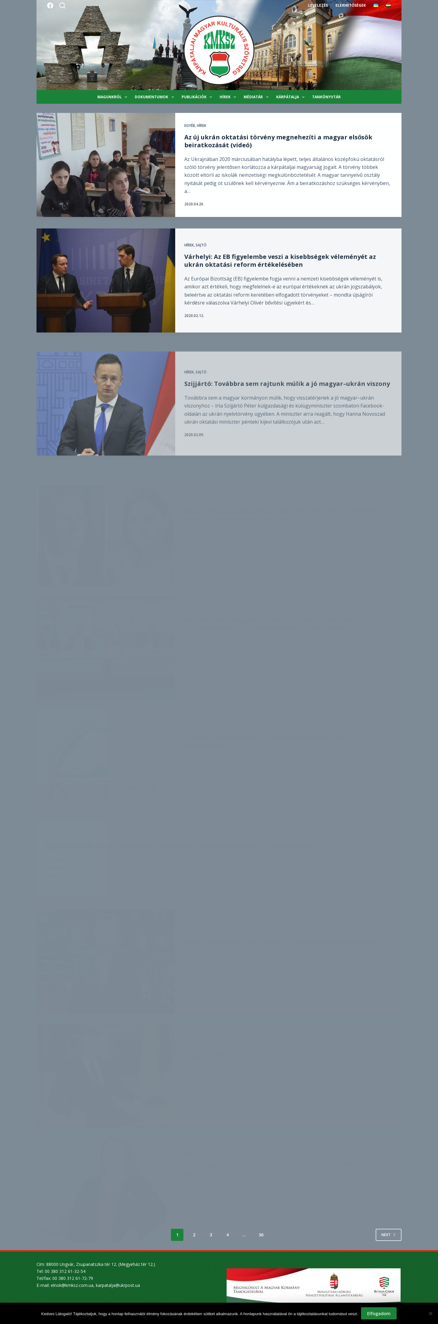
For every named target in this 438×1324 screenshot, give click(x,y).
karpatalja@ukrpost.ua (118, 1285)
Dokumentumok (155, 97)
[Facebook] (50, 5)
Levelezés (318, 5)
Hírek (229, 97)
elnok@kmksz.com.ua (72, 1285)
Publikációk (198, 97)
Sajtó (201, 254)
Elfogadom (379, 1313)
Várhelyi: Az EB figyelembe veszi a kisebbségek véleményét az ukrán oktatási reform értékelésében (280, 270)
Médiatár (257, 97)
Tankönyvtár (326, 96)
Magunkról (113, 97)
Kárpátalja (291, 97)
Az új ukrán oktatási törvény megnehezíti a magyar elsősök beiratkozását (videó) (278, 141)
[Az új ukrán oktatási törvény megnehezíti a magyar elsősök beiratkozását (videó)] (105, 165)
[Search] (62, 5)
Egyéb (189, 125)
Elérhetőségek (350, 5)
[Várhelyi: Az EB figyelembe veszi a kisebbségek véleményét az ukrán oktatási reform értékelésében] (105, 290)
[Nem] (430, 1313)
